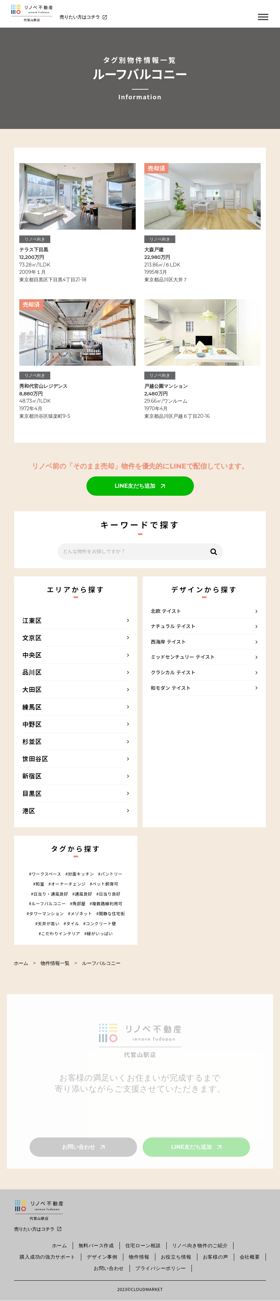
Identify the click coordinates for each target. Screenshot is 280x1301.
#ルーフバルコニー (47, 903)
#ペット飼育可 (104, 884)
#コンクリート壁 (99, 923)
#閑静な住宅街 (110, 913)
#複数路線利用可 (106, 903)
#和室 (38, 884)
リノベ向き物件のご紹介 (200, 1245)
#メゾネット (80, 913)
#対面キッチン (79, 874)
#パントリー (110, 874)
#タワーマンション (45, 913)
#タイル (71, 923)
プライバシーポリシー (160, 1268)
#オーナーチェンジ (67, 884)
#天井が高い (47, 923)
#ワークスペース (45, 874)
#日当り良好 (108, 894)
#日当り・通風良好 (49, 894)
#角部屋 (77, 903)
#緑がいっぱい (98, 933)
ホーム (21, 963)
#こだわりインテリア (59, 933)
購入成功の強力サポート (47, 1257)
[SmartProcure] (39, 1210)
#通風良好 (82, 894)
